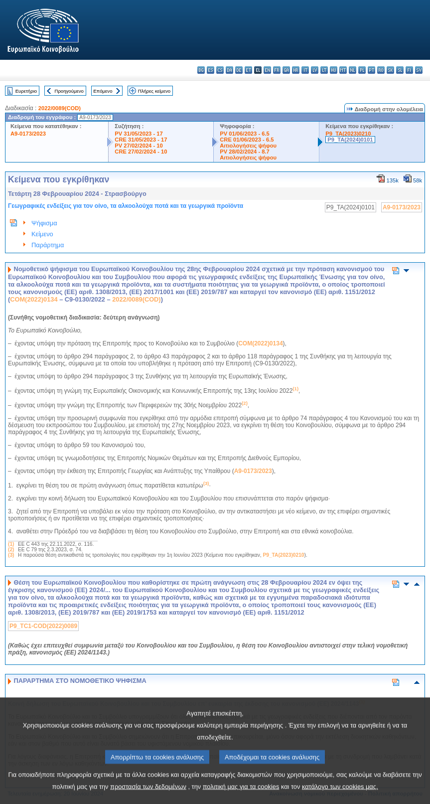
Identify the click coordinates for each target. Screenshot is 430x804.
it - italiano (305, 70)
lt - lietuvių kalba (324, 70)
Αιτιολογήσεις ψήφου (248, 146)
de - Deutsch (239, 70)
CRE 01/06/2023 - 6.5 (247, 140)
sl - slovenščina (400, 70)
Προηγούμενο (68, 91)
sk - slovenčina (390, 70)
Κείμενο (42, 234)
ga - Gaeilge (286, 70)
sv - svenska (419, 70)
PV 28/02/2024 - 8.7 (245, 152)
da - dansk (229, 70)
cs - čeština (220, 70)
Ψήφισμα (44, 223)
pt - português (371, 70)
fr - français (277, 70)
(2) (11, 549)
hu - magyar (333, 70)
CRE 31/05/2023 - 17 (141, 140)
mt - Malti (343, 70)
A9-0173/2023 (28, 134)
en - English (267, 70)
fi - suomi (409, 70)
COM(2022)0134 (33, 299)
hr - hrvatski (295, 70)
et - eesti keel (248, 70)
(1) (11, 544)
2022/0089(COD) (59, 108)
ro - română (381, 70)
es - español (210, 70)
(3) (11, 555)
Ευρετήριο (26, 91)
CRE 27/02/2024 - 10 (141, 152)
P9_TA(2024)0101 (350, 140)
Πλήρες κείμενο (154, 91)
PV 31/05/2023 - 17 (138, 134)
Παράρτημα (47, 245)
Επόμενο (102, 91)
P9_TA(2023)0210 (348, 134)
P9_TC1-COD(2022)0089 (43, 626)
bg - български (201, 70)
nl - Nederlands (352, 70)
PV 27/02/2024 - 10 (138, 146)
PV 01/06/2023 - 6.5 (245, 134)
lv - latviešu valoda (314, 70)
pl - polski (362, 70)
